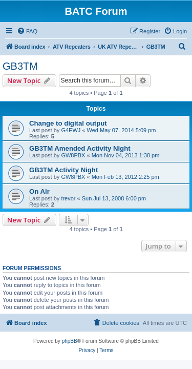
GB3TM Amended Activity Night (80, 148)
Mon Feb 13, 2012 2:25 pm (125, 177)
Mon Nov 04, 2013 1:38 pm (126, 155)
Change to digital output (68, 123)
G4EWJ (70, 130)
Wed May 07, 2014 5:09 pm (121, 130)
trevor (68, 198)
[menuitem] (27, 31)
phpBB (69, 341)
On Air (39, 191)
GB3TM (20, 66)
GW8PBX (73, 155)
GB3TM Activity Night (63, 170)
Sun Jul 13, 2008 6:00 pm (114, 198)
